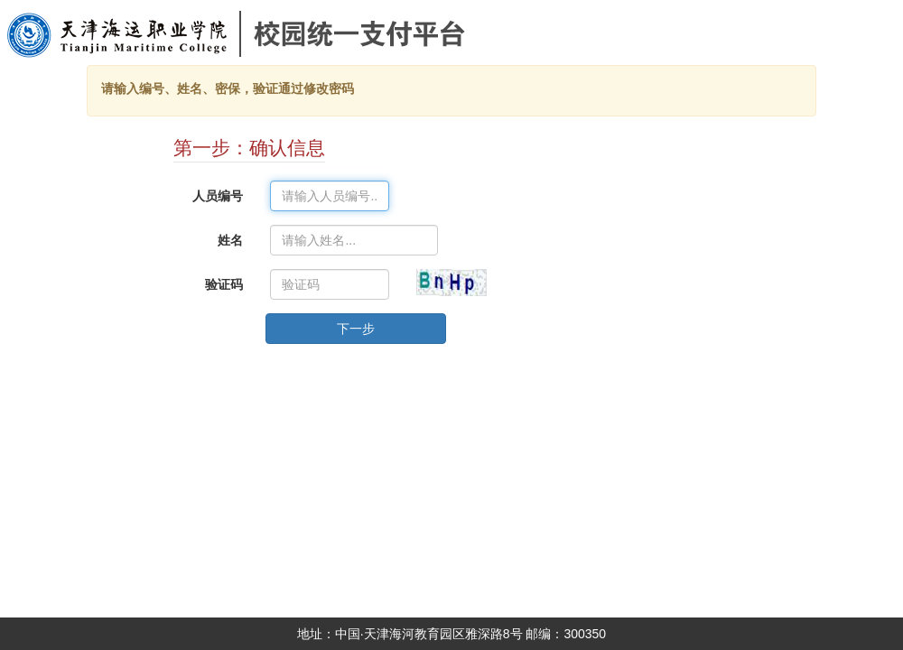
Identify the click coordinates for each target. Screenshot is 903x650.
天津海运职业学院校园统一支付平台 (198, 58)
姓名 (230, 240)
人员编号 (217, 196)
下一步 (356, 328)
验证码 (224, 284)
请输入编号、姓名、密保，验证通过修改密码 (227, 88)
